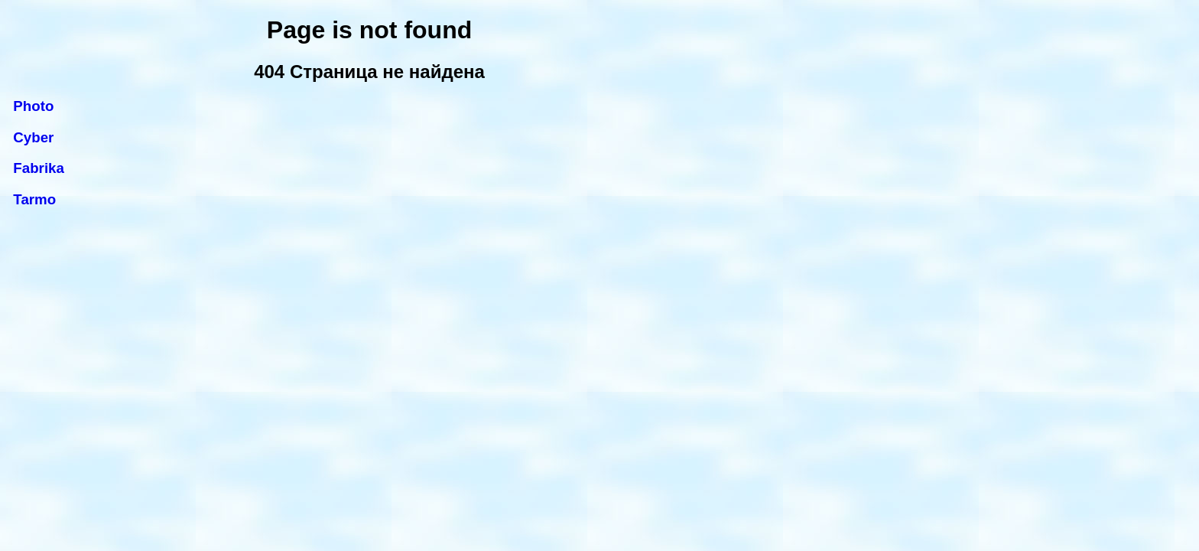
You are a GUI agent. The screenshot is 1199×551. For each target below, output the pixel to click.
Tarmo (34, 199)
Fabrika (38, 168)
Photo (33, 106)
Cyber (33, 137)
